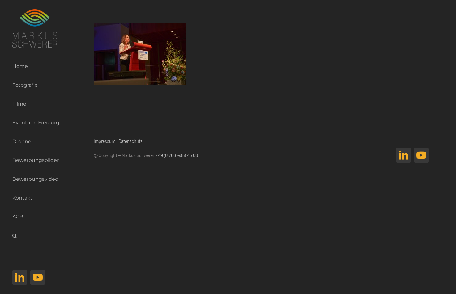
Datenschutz (130, 141)
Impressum (104, 141)
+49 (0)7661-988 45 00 (176, 155)
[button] (33, 235)
